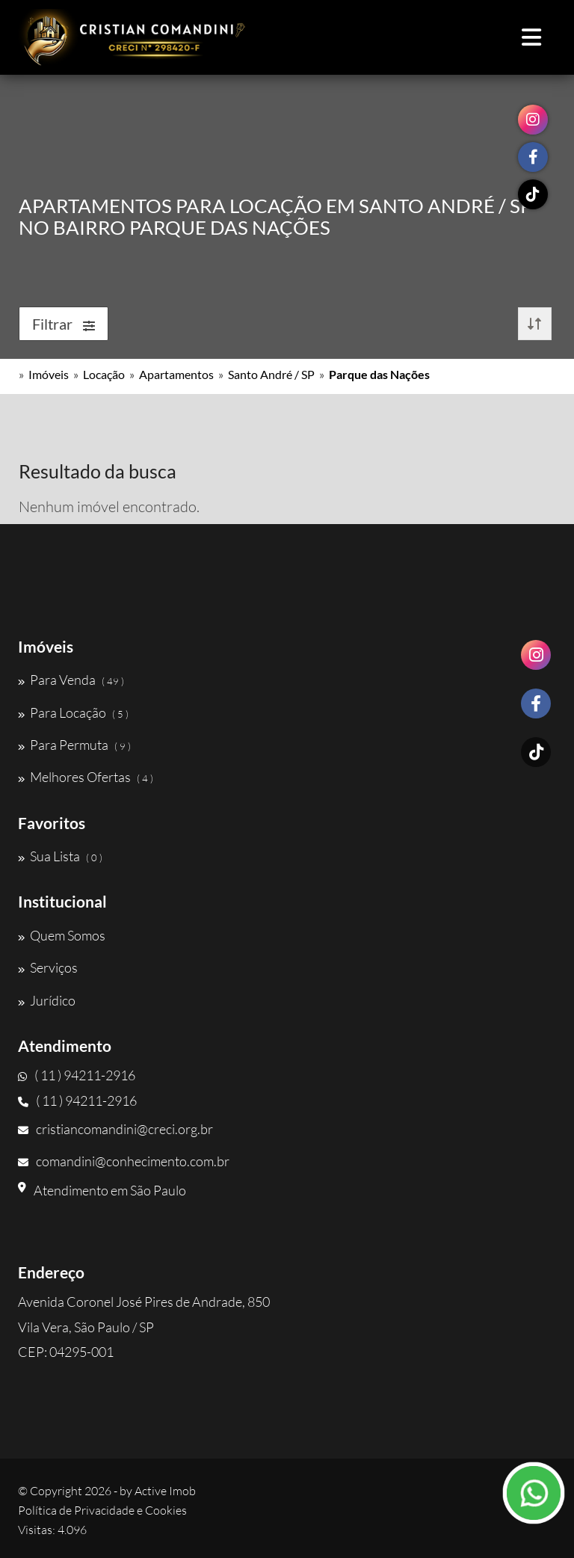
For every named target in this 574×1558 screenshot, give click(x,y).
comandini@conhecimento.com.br (123, 1161)
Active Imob (165, 1490)
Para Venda (71, 679)
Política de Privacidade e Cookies (102, 1510)
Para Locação (73, 712)
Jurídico (46, 1000)
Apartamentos (176, 374)
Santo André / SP (271, 374)
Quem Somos (61, 935)
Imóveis (48, 374)
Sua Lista (60, 856)
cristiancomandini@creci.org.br (115, 1129)
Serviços (48, 967)
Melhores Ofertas (85, 777)
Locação (104, 374)
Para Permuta (74, 744)
